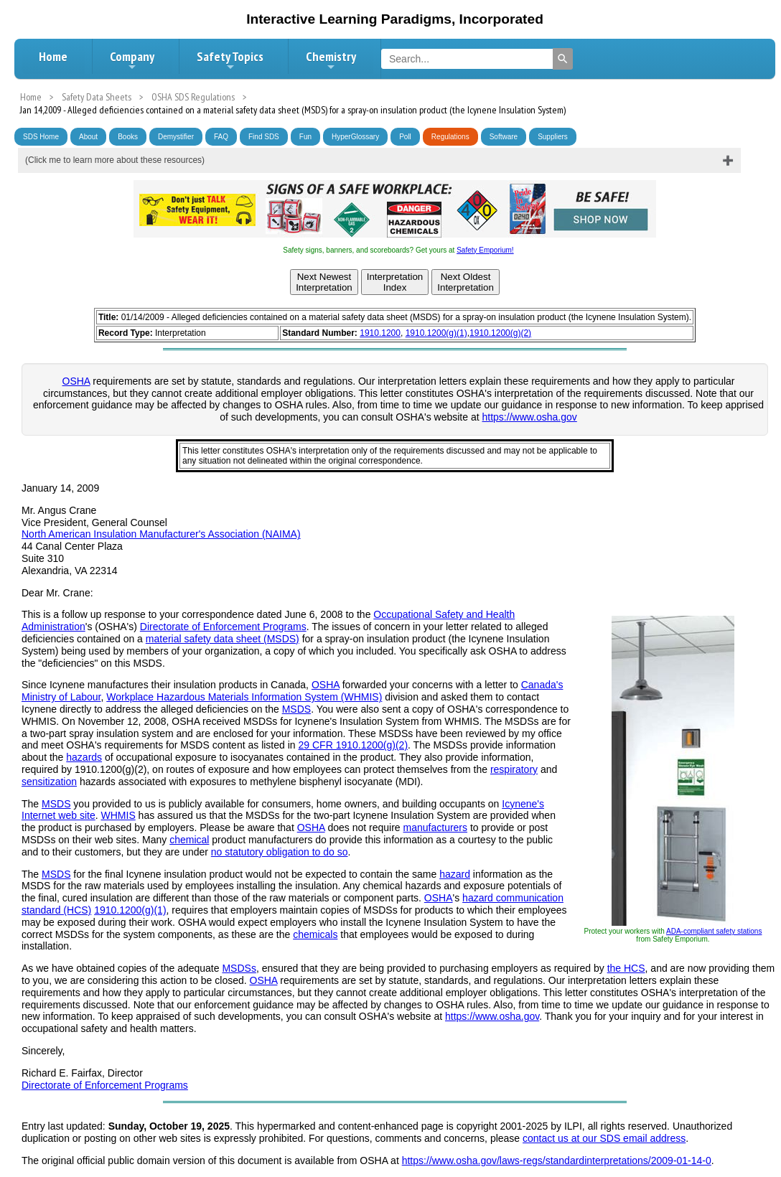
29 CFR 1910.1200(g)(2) (353, 745)
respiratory (514, 769)
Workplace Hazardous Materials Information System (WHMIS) (244, 697)
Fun (305, 137)
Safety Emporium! (485, 250)
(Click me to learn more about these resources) (115, 160)
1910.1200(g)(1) (436, 333)
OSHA (76, 381)
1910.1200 (380, 333)
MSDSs (239, 968)
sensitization (49, 781)
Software (504, 137)
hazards (84, 757)
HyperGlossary (355, 137)
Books (128, 137)
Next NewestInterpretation (324, 282)
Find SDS (263, 137)
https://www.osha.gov (529, 417)
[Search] (563, 59)
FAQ (221, 137)
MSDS (296, 709)
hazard (454, 874)
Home (53, 56)
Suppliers (553, 137)
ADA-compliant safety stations (714, 931)
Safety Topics (230, 60)
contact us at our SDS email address (604, 1138)
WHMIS (118, 815)
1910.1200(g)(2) (500, 333)
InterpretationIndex (395, 282)
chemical (189, 839)
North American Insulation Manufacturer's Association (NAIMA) (161, 534)
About (88, 137)
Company (132, 60)
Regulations (450, 137)
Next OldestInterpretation (465, 282)
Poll (405, 137)
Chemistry (331, 60)
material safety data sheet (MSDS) (222, 638)
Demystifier (176, 137)
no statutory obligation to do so (279, 852)
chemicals (315, 934)
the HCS (626, 968)
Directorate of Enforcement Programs (223, 626)
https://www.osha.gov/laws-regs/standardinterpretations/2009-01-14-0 (556, 1160)
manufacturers (435, 827)
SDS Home (41, 137)
